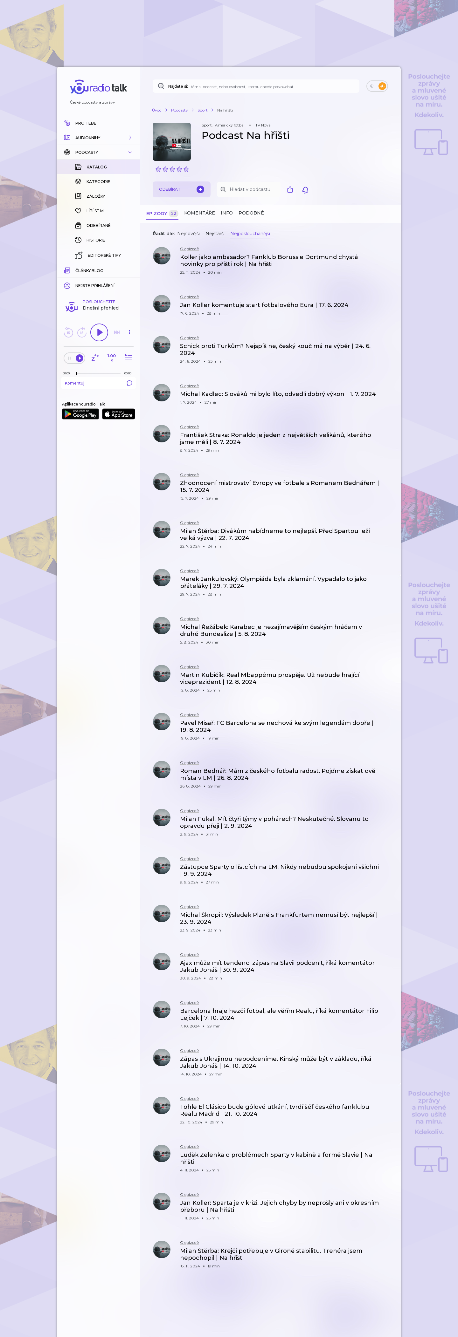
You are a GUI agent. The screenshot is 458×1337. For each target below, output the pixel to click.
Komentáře (199, 213)
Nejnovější (188, 233)
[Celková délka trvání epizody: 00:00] (129, 269)
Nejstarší (215, 233)
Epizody (162, 213)
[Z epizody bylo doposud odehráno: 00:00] (68, 269)
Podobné (251, 213)
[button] (98, 137)
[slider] (76, 270)
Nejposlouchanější (250, 233)
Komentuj (98, 279)
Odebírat (181, 189)
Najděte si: (178, 86)
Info (227, 213)
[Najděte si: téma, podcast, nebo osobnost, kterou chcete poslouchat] (256, 86)
